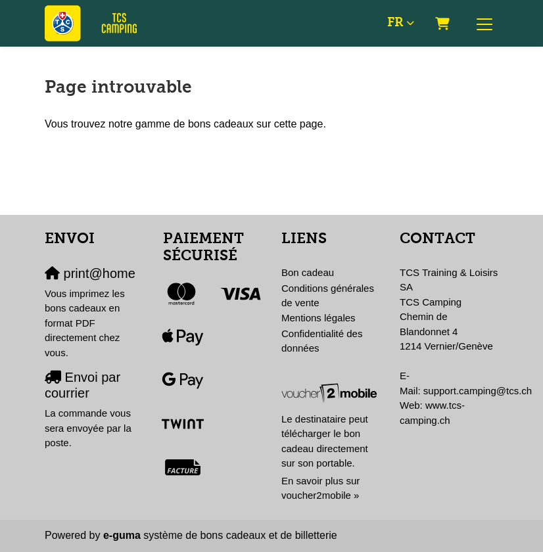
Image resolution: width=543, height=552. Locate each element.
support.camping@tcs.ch (477, 390)
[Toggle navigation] (484, 23)
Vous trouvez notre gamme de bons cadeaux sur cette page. (185, 123)
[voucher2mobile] (330, 392)
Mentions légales (318, 317)
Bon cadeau (307, 272)
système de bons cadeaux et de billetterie (220, 535)
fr (395, 22)
